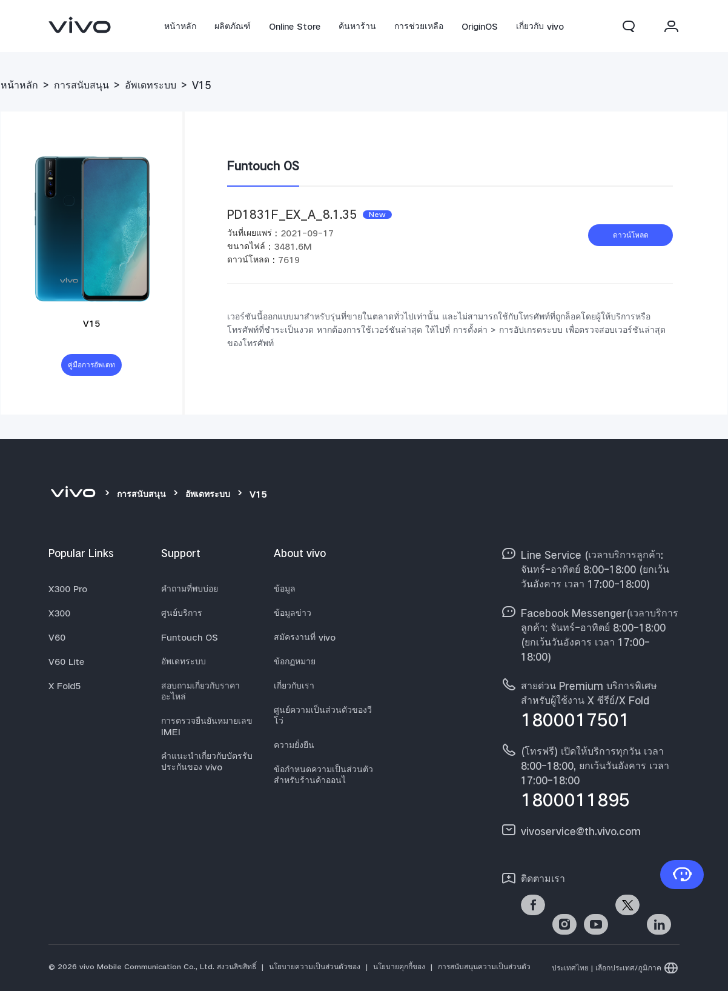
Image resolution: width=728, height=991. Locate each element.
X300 (59, 613)
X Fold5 (64, 685)
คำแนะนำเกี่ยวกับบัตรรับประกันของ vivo (207, 761)
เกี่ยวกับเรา (294, 685)
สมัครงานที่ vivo (305, 637)
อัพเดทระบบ (150, 85)
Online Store (294, 26)
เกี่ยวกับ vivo (540, 26)
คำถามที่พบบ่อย (189, 588)
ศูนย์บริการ (181, 613)
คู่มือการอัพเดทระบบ (91, 368)
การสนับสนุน (81, 85)
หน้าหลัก (180, 26)
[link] (79, 24)
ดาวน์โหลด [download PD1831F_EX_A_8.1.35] (631, 235)
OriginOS (480, 26)
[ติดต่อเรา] (682, 874)
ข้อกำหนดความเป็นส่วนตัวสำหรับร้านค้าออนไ (323, 774)
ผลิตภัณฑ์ (232, 26)
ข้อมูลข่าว (292, 613)
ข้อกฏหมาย (295, 661)
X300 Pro (67, 588)
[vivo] (73, 494)
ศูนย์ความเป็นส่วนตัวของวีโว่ (323, 715)
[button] (628, 26)
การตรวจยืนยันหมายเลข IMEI (207, 726)
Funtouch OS (189, 637)
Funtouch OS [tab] (263, 165)
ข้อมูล (285, 588)
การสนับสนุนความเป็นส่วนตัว (484, 967)
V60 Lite (66, 661)
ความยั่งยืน (294, 745)
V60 (56, 637)
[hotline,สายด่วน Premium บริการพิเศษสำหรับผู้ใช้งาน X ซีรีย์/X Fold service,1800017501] (590, 703)
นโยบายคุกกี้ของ (399, 967)
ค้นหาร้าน (357, 26)
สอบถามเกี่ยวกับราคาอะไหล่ (200, 691)
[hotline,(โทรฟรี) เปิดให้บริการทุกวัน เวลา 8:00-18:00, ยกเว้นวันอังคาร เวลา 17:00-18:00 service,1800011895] (590, 775)
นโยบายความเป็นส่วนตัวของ (314, 967)
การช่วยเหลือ (418, 26)
